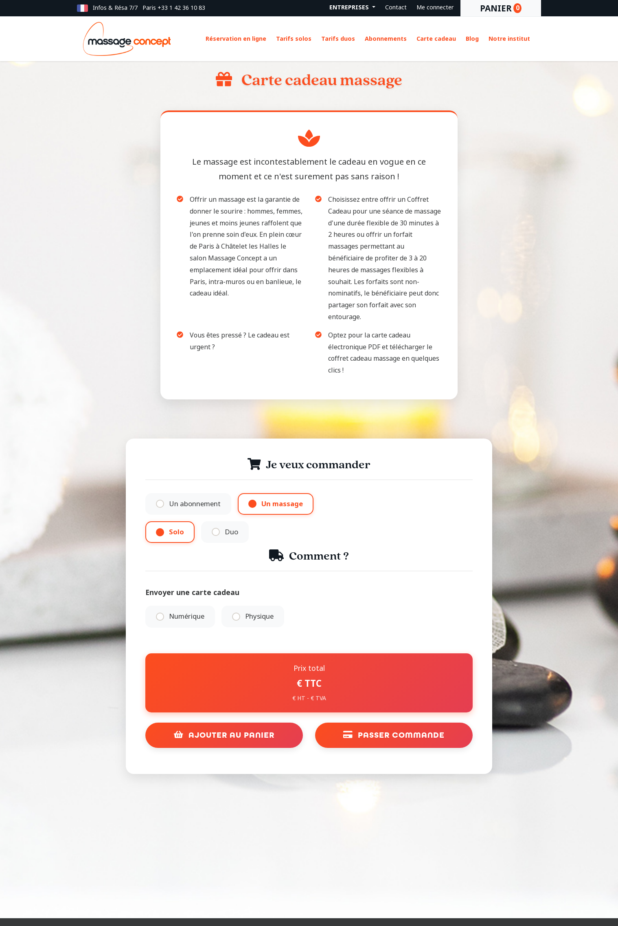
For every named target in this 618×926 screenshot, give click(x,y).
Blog (472, 39)
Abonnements (386, 39)
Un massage (282, 504)
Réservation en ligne (236, 39)
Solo (176, 532)
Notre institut (509, 39)
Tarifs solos (293, 39)
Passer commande (394, 735)
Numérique (186, 616)
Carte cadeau (436, 39)
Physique (259, 616)
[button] (82, 8)
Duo (231, 532)
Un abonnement (195, 504)
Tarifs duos (338, 39)
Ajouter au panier (224, 735)
